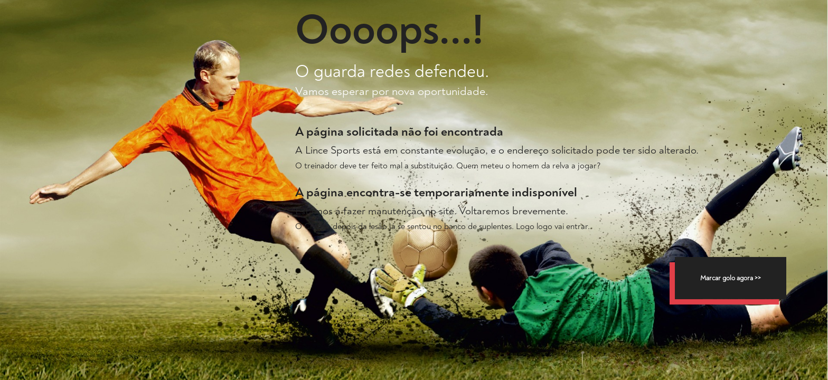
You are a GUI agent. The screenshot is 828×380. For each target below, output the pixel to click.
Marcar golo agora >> (730, 278)
